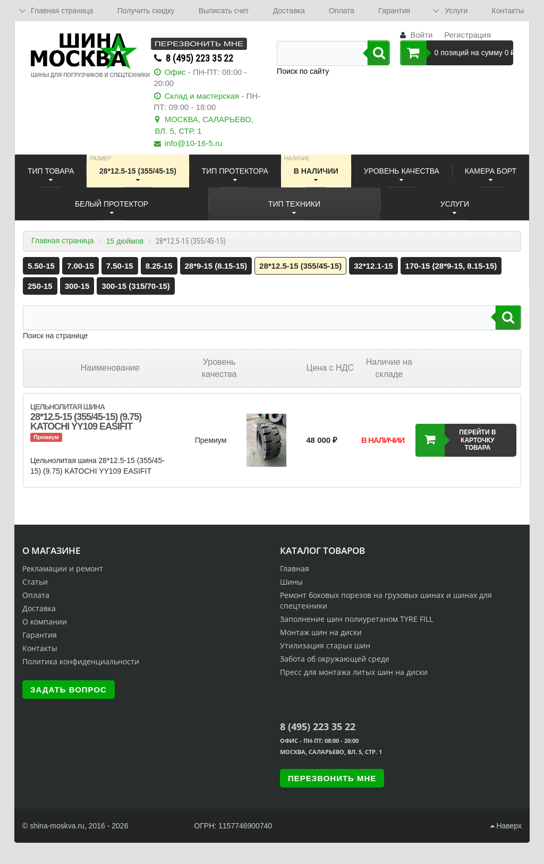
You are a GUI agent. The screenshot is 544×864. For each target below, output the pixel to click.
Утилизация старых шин (325, 645)
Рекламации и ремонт (62, 568)
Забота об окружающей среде (334, 659)
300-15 (77, 285)
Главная (294, 568)
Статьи (35, 582)
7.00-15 (80, 265)
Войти (421, 35)
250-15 (40, 285)
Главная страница (62, 240)
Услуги (456, 10)
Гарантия (394, 10)
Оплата (341, 10)
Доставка (289, 10)
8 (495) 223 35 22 (199, 58)
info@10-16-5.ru (194, 143)
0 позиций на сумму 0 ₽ (456, 52)
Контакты (507, 10)
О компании (44, 622)
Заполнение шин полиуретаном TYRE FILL (356, 619)
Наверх (506, 826)
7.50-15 (119, 265)
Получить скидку (146, 10)
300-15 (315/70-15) (135, 285)
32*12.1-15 (373, 265)
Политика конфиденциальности (80, 661)
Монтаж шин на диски (321, 632)
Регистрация (467, 35)
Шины (291, 582)
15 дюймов (124, 241)
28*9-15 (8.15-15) (216, 265)
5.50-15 (41, 265)
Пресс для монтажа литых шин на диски (354, 672)
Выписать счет (224, 10)
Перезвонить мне (198, 44)
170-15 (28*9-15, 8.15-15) (451, 265)
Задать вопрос (68, 689)
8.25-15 (159, 265)
